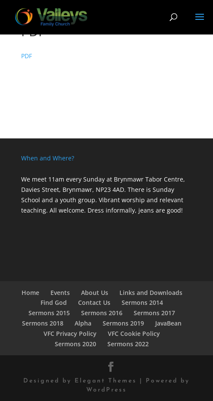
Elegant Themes (106, 381)
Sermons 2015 (49, 313)
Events (60, 292)
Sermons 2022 (128, 344)
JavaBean (168, 323)
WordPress (106, 390)
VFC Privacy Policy (70, 333)
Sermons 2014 (142, 302)
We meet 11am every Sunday (63, 179)
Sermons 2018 (42, 323)
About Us (94, 292)
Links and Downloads (150, 292)
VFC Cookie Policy (134, 333)
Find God (54, 302)
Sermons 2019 (123, 323)
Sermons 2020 (75, 344)
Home (30, 292)
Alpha (83, 323)
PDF (26, 56)
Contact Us (94, 302)
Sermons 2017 (154, 313)
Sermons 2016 (101, 313)
